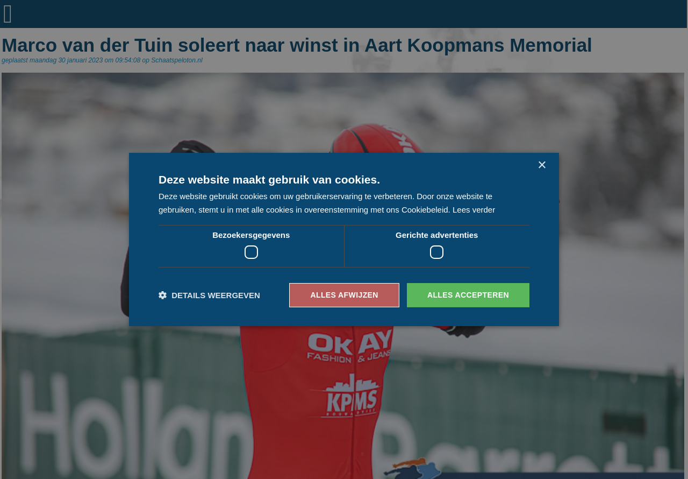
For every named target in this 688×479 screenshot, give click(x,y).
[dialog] (344, 239)
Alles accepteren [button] (468, 295)
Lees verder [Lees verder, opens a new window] (474, 209)
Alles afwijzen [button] (344, 295)
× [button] (542, 165)
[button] (209, 295)
